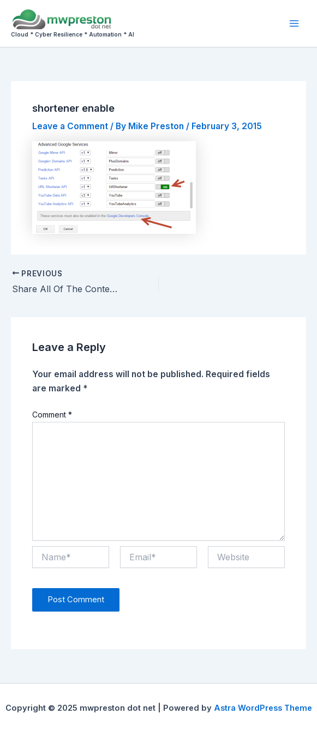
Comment (52, 414)
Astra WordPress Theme (263, 708)
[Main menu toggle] (294, 23)
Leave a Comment (70, 126)
